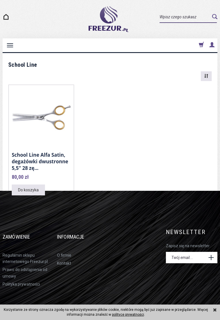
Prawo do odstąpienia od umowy (25, 262)
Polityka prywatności (21, 274)
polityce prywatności (128, 315)
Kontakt (64, 252)
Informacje (76, 230)
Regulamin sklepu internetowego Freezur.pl (25, 247)
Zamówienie (21, 230)
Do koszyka (28, 188)
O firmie (64, 244)
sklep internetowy (198, 295)
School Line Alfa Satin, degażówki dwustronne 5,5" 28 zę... (40, 160)
